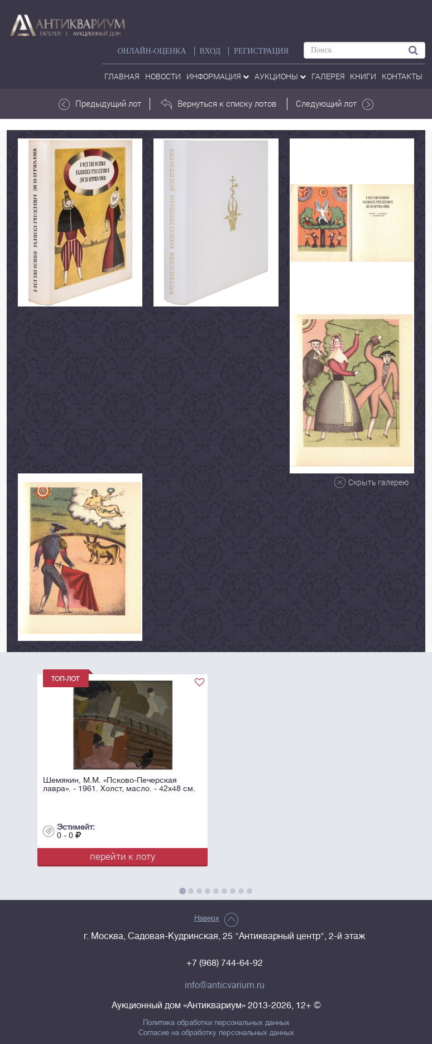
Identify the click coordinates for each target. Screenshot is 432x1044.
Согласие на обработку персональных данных (216, 1033)
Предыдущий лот (100, 104)
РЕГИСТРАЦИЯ (261, 51)
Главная (122, 76)
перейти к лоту (122, 856)
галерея (328, 76)
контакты (402, 76)
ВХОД (210, 51)
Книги (363, 76)
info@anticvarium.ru (225, 985)
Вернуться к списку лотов (218, 104)
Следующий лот (334, 104)
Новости (163, 76)
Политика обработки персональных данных (216, 1023)
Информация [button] (217, 76)
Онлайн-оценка (151, 51)
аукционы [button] (280, 76)
